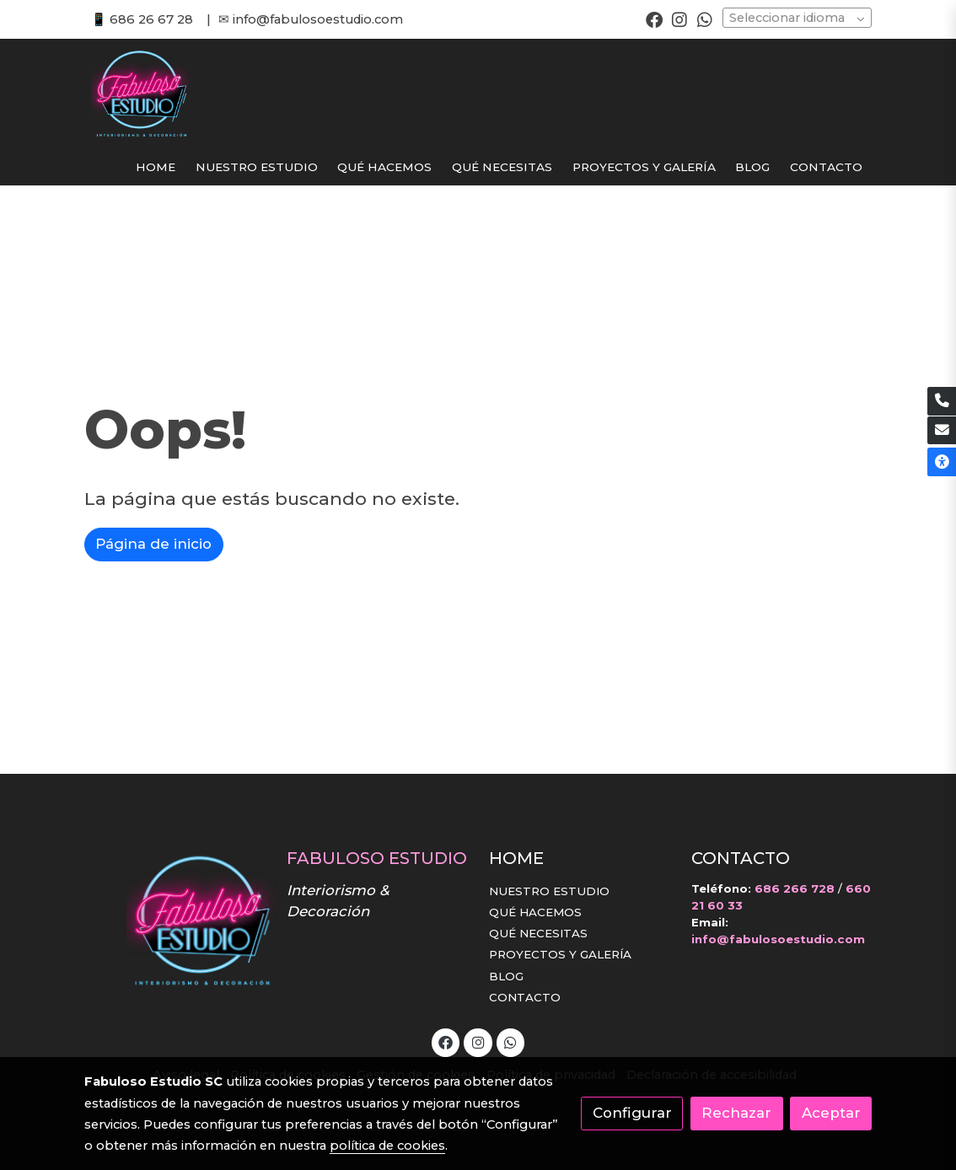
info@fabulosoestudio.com (778, 939)
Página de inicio (153, 543)
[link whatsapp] (704, 18)
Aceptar (831, 1112)
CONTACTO (525, 997)
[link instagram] (679, 18)
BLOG (506, 976)
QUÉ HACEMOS (535, 912)
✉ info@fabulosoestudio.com (310, 19)
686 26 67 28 (151, 19)
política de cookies (387, 1145)
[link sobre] (174, 920)
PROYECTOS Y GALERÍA (560, 954)
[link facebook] (654, 18)
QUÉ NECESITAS (538, 933)
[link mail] (941, 430)
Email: (709, 922)
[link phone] (941, 401)
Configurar (632, 1112)
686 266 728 (795, 888)
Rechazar (736, 1112)
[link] (141, 93)
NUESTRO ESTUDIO (549, 891)
